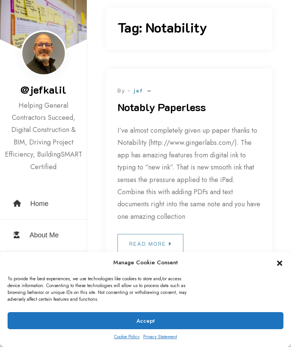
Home (30, 203)
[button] (279, 263)
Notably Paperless (161, 107)
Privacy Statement (160, 336)
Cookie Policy (126, 336)
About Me (36, 235)
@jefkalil (43, 89)
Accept (145, 321)
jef (138, 90)
